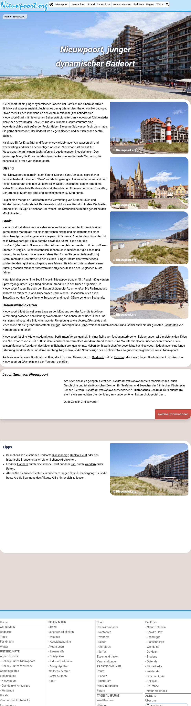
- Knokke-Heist (154, 632)
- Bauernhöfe (56, 651)
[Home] (51, 4)
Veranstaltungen (122, 4)
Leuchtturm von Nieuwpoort (25, 374)
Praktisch (138, 4)
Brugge (25, 459)
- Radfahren (104, 632)
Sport (100, 622)
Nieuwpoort (61, 4)
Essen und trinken (108, 656)
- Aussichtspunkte (59, 641)
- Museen (54, 637)
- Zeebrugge (152, 637)
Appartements (9, 656)
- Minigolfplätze (58, 666)
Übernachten (78, 4)
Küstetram (41, 268)
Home (4, 622)
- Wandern (103, 637)
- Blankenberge (154, 642)
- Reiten (101, 642)
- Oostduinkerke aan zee (15, 685)
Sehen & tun (104, 4)
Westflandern (105, 700)
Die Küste (151, 622)
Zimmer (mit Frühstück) (15, 700)
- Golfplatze (104, 647)
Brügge (55, 325)
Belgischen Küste (91, 268)
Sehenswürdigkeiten (61, 632)
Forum (101, 690)
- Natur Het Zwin (155, 627)
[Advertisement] (95, 430)
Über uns (150, 700)
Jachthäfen (171, 325)
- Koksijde (151, 681)
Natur (52, 681)
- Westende (7, 690)
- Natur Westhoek (156, 691)
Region (150, 4)
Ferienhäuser (8, 676)
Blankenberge (60, 455)
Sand (68, 175)
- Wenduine (152, 647)
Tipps (7, 447)
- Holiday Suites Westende (16, 666)
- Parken (102, 676)
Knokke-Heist (78, 455)
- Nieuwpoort (8, 680)
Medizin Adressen (108, 686)
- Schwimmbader (107, 627)
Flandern (22, 464)
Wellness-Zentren (59, 671)
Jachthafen (43, 151)
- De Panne (152, 686)
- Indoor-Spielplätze (60, 661)
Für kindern (7, 641)
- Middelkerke (153, 666)
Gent (84, 325)
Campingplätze (9, 671)
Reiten (10, 468)
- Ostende (151, 661)
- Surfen (102, 651)
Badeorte (5, 632)
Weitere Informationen (172, 414)
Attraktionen (56, 646)
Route (100, 671)
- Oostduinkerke (155, 676)
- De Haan (151, 651)
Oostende (98, 357)
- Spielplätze (56, 656)
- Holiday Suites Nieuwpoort (17, 661)
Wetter (160, 4)
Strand (91, 4)
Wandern (90, 464)
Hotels (4, 695)
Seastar (119, 357)
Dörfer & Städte (58, 676)
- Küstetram (104, 681)
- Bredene (151, 656)
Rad (73, 464)
